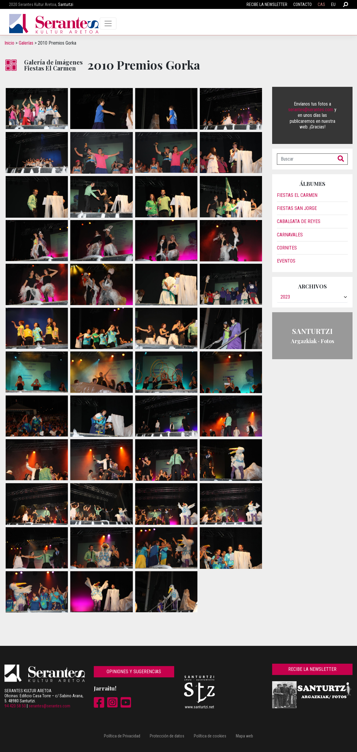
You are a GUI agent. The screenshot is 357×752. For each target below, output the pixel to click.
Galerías (26, 43)
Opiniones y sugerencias (134, 671)
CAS (321, 4)
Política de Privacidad (122, 736)
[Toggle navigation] (108, 23)
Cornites (287, 248)
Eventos (286, 261)
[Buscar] (305, 159)
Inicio (9, 43)
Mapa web (244, 736)
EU (333, 4)
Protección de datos (167, 736)
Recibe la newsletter (267, 4)
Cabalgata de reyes (298, 221)
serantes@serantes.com (310, 109)
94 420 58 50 (15, 706)
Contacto (302, 4)
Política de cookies (210, 736)
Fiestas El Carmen (297, 195)
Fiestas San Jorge (297, 208)
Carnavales (290, 235)
